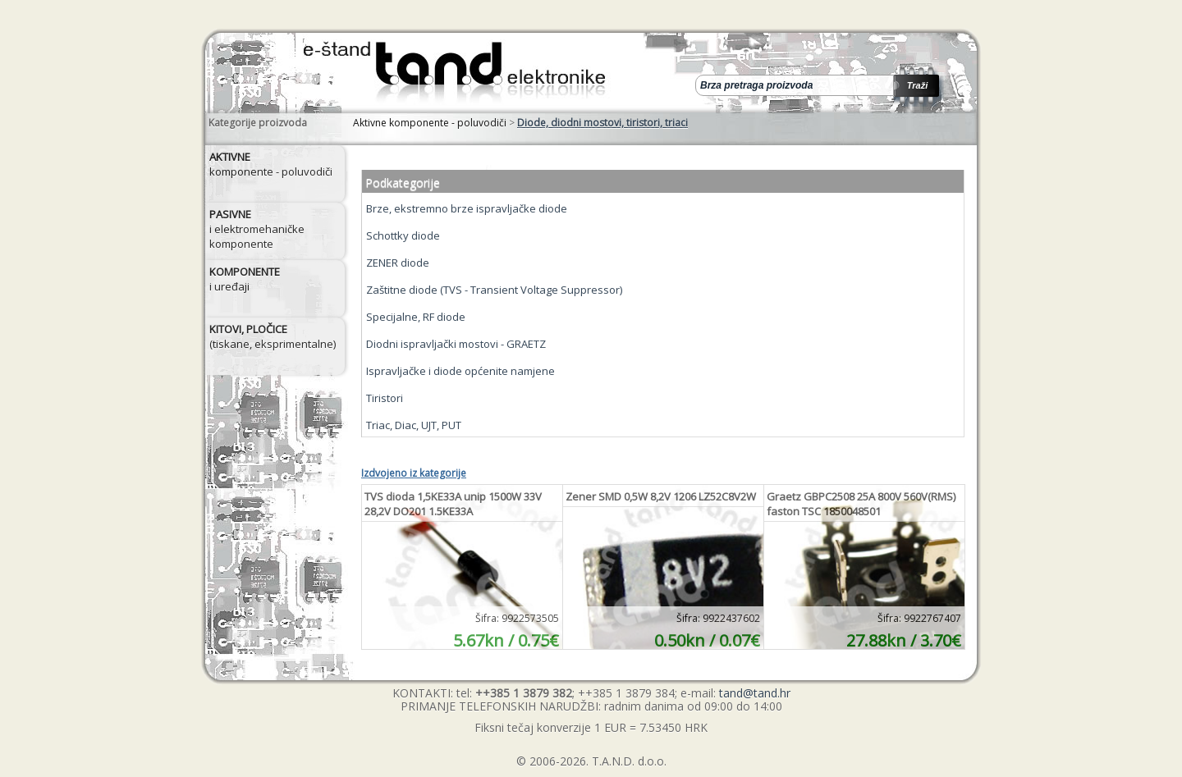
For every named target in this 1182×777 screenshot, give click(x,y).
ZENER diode (397, 262)
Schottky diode (403, 235)
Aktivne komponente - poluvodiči (429, 123)
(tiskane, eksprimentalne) (272, 336)
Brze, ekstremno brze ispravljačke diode (466, 208)
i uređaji (244, 279)
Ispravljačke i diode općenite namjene (460, 370)
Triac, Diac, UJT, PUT (413, 425)
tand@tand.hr (754, 693)
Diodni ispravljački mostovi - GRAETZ (456, 343)
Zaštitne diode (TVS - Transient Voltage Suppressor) (494, 289)
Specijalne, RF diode (415, 316)
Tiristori (384, 398)
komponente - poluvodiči (270, 164)
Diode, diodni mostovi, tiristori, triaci (602, 123)
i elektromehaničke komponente (257, 229)
